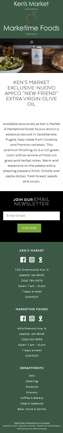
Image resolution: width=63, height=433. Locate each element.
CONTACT (32, 297)
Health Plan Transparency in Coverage (32, 423)
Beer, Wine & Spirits (32, 409)
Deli (32, 376)
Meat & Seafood (31, 404)
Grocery (32, 392)
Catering (32, 381)
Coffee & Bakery (31, 398)
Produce (32, 387)
